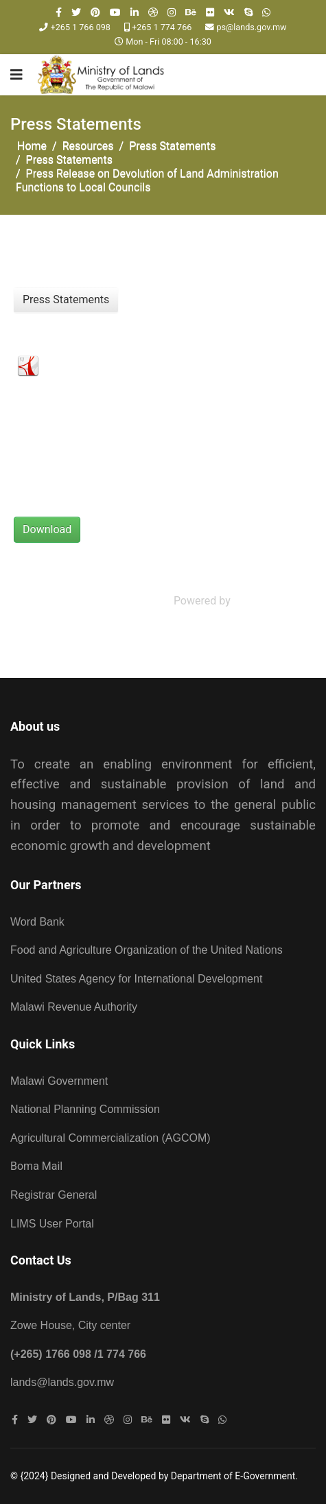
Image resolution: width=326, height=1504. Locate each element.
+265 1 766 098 (80, 27)
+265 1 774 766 (161, 27)
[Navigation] (16, 74)
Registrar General (53, 1195)
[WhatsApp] (266, 12)
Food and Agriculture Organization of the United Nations (148, 950)
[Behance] (190, 12)
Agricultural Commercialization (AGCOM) (110, 1138)
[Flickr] (210, 12)
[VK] (229, 12)
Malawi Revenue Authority (73, 1007)
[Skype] (248, 12)
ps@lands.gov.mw (251, 27)
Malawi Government (59, 1081)
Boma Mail (36, 1166)
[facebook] (59, 12)
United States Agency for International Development (136, 979)
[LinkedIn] (134, 12)
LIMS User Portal (52, 1224)
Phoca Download (274, 600)
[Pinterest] (95, 12)
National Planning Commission (85, 1109)
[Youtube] (115, 12)
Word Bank (37, 922)
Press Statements (66, 299)
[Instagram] (171, 12)
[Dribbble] (153, 12)
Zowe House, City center (70, 1325)
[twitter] (76, 12)
